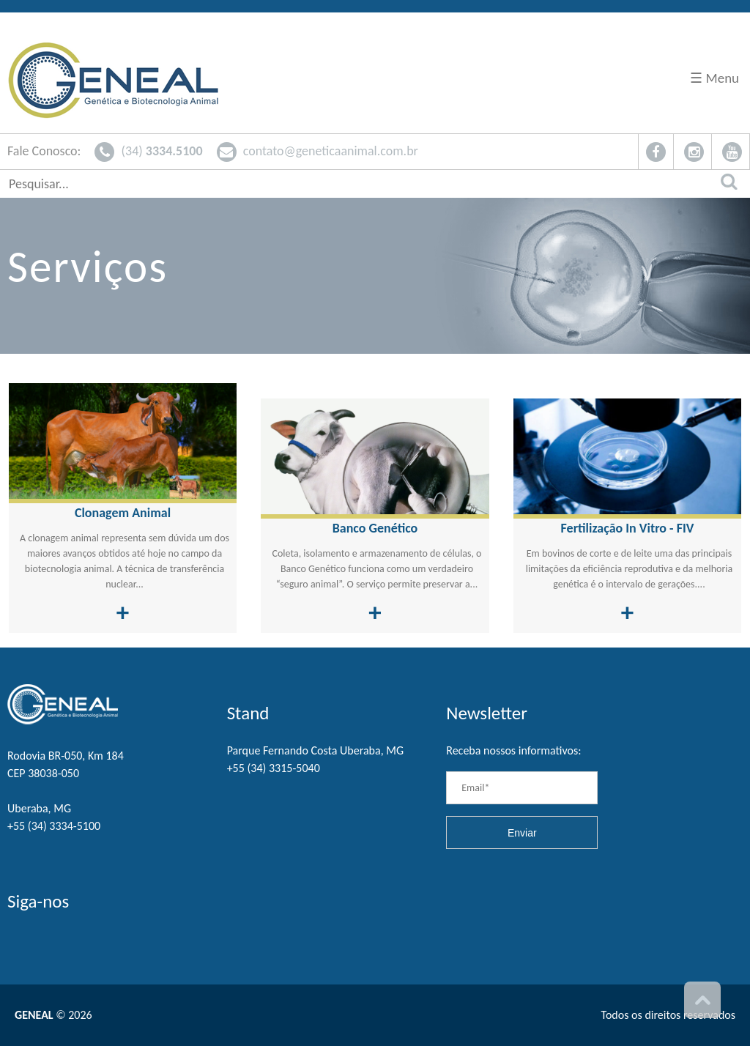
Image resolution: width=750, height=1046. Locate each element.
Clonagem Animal (123, 513)
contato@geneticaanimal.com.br (317, 151)
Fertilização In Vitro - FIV (627, 528)
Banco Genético (375, 528)
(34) (148, 151)
